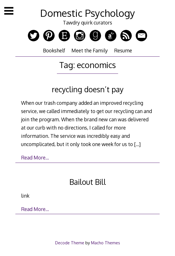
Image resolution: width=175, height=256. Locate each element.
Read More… (35, 157)
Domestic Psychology (87, 13)
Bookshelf (54, 50)
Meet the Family (89, 50)
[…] (137, 144)
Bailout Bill (87, 182)
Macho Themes (105, 242)
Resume (123, 50)
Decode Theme (69, 242)
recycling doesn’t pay (87, 89)
